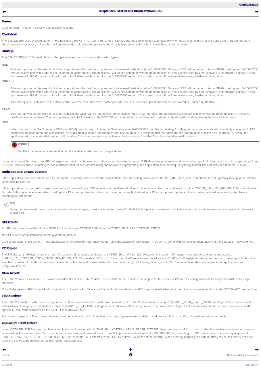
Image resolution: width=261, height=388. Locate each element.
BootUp (210, 102)
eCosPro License (252, 365)
